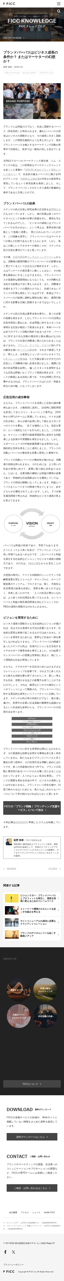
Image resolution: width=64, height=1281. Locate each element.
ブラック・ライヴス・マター (33, 345)
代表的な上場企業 (30, 178)
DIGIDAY (21, 822)
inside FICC (49, 1212)
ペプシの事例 (27, 349)
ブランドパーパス (11, 72)
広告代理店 (19, 256)
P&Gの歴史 (34, 563)
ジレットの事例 (16, 358)
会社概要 (13, 1212)
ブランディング (46, 72)
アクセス (25, 1212)
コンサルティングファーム (41, 256)
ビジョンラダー (29, 72)
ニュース (36, 1212)
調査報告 (29, 265)
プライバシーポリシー (13, 1264)
